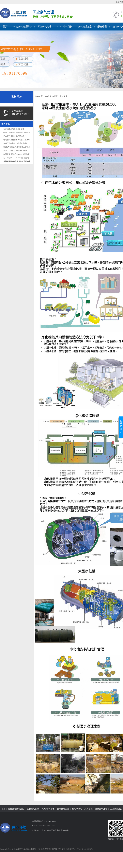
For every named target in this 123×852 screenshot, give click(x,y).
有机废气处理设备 (22, 26)
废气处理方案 (85, 26)
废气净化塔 (77, 809)
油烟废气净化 (101, 809)
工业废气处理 (44, 26)
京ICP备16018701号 (85, 849)
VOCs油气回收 (64, 26)
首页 (5, 26)
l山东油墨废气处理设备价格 (13, 129)
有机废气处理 (51, 96)
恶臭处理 (102, 26)
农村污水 (16, 96)
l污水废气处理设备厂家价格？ (14, 136)
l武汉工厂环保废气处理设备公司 (15, 151)
